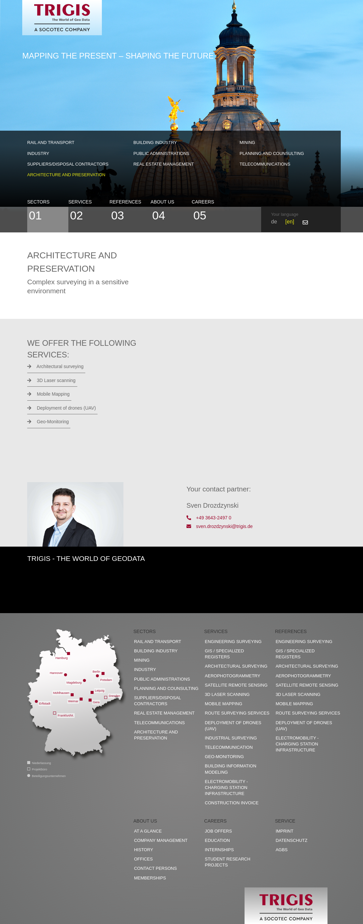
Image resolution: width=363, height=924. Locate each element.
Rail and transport (50, 142)
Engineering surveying (233, 641)
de (274, 221)
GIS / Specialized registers (224, 653)
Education (217, 840)
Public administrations (161, 153)
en (290, 221)
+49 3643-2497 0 (208, 517)
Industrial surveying (231, 737)
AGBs (282, 849)
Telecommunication (229, 747)
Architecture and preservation (66, 174)
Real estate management (163, 164)
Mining (247, 142)
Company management (160, 840)
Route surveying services (237, 713)
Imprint (284, 831)
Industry (38, 153)
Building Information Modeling (230, 768)
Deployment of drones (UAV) (61, 408)
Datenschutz (292, 840)
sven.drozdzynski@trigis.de (219, 526)
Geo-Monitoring (48, 421)
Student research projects (227, 862)
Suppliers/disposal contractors (68, 164)
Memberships (150, 877)
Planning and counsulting (272, 153)
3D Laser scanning (51, 380)
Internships (219, 849)
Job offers (218, 831)
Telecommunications (265, 164)
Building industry (155, 142)
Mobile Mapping (48, 394)
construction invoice (231, 802)
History (143, 849)
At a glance (148, 831)
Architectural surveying (55, 366)
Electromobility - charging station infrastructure (226, 787)
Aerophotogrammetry (232, 675)
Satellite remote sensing (236, 685)
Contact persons (155, 868)
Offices (143, 859)
